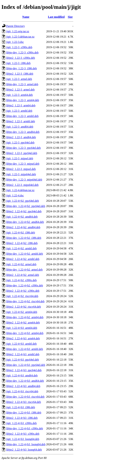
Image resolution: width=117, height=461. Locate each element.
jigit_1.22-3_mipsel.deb (19, 158)
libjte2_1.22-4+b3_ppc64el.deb (24, 370)
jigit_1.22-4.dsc (15, 195)
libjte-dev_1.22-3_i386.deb (21, 68)
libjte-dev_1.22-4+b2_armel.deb (24, 269)
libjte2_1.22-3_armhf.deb (20, 121)
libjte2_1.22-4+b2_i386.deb (22, 243)
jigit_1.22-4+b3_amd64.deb (22, 375)
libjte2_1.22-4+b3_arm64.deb (23, 338)
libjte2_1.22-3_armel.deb (20, 89)
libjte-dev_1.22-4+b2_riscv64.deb (25, 301)
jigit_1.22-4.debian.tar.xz (20, 190)
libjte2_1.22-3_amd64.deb (21, 137)
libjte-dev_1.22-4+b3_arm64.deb (24, 333)
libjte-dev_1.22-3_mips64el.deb (24, 179)
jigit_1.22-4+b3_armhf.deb (21, 343)
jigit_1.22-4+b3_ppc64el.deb (22, 359)
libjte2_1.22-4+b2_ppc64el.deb (24, 211)
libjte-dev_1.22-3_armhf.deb (22, 116)
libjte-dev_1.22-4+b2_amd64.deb (25, 221)
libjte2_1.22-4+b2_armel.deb (22, 274)
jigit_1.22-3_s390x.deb (19, 47)
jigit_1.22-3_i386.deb (18, 63)
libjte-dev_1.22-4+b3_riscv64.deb (25, 396)
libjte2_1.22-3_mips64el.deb (22, 184)
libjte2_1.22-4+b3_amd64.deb (23, 386)
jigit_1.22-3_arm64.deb (19, 94)
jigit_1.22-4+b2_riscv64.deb (22, 296)
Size (70, 16)
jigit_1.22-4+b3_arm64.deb (21, 327)
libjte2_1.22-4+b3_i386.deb (22, 417)
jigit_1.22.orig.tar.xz (17, 31)
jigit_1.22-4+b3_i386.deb (20, 407)
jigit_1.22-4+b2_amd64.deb (22, 216)
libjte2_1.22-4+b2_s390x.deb (22, 290)
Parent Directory (15, 26)
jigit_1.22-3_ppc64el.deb (20, 142)
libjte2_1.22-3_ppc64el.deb (21, 153)
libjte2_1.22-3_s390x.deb (20, 57)
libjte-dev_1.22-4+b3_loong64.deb (25, 444)
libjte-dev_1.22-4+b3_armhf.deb (24, 349)
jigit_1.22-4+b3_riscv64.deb (22, 391)
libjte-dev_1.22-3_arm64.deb (22, 100)
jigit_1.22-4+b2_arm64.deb (21, 311)
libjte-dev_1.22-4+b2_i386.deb (23, 237)
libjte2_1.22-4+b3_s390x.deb (22, 433)
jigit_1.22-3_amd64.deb (19, 126)
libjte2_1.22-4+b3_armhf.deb (22, 354)
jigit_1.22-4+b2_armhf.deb (21, 248)
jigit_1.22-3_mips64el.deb (21, 174)
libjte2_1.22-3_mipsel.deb (21, 168)
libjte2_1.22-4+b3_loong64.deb (24, 449)
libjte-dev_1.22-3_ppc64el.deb (23, 147)
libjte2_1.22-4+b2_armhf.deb (22, 259)
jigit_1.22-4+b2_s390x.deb (21, 280)
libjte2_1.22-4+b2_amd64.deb (23, 227)
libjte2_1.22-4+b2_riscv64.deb (23, 306)
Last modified (56, 16)
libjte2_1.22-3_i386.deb (19, 73)
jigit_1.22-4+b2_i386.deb (20, 232)
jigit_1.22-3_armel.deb (19, 78)
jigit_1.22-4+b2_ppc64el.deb (22, 200)
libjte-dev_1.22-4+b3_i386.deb (23, 412)
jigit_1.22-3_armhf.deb (19, 110)
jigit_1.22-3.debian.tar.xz (20, 36)
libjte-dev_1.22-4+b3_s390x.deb (24, 428)
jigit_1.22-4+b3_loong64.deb (22, 439)
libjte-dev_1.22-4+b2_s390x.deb (24, 285)
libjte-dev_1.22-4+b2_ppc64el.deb (25, 206)
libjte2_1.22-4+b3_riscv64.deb (23, 401)
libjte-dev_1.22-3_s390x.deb (22, 52)
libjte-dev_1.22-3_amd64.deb (22, 131)
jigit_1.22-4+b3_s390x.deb (21, 423)
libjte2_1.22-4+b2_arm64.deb (23, 322)
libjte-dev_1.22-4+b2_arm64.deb (24, 317)
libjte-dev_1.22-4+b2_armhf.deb (24, 253)
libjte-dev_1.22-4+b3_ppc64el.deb (25, 364)
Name (25, 16)
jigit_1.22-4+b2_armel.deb (21, 264)
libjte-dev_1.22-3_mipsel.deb (22, 163)
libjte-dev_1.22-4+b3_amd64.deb (25, 380)
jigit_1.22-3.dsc (15, 41)
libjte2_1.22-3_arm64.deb (20, 105)
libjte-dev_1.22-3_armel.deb (22, 84)
